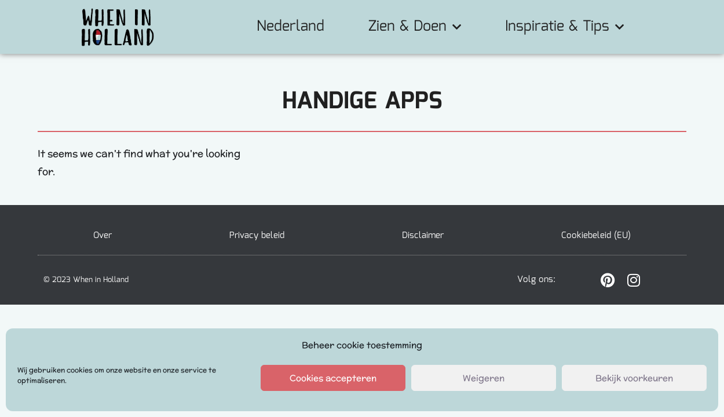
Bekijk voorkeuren (634, 378)
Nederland (290, 26)
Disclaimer (423, 236)
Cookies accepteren (333, 378)
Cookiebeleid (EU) (596, 236)
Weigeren (483, 378)
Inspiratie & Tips (564, 26)
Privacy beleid (256, 236)
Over (102, 236)
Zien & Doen (414, 26)
